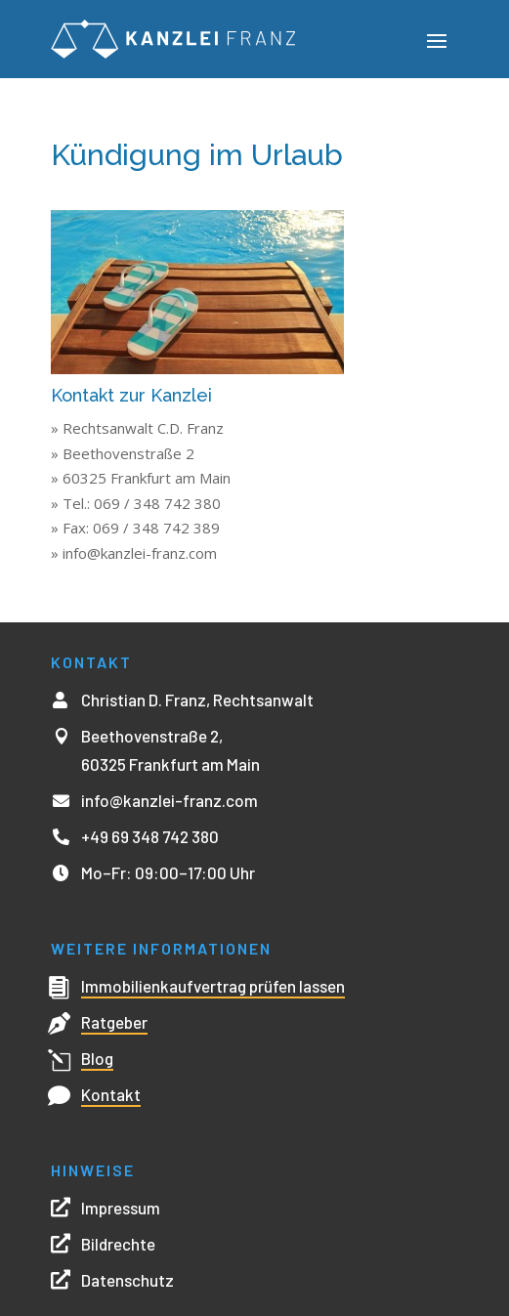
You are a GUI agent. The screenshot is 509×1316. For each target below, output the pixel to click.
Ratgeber (114, 1022)
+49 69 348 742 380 (150, 836)
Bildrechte (118, 1243)
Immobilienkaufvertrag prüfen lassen (213, 986)
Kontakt (111, 1094)
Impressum (120, 1207)
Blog (97, 1058)
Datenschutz (127, 1280)
